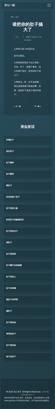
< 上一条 (17, 106)
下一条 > (37, 106)
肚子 (17, 17)
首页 (12, 17)
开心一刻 (9, 5)
